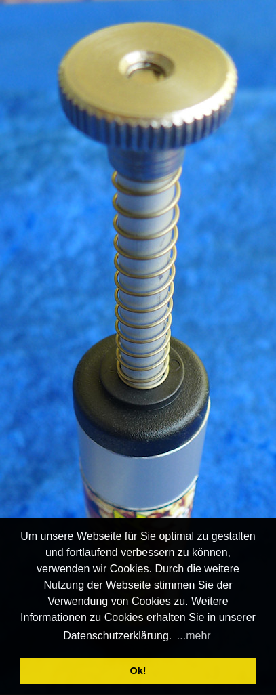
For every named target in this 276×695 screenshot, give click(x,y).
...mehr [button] (194, 635)
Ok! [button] (138, 670)
